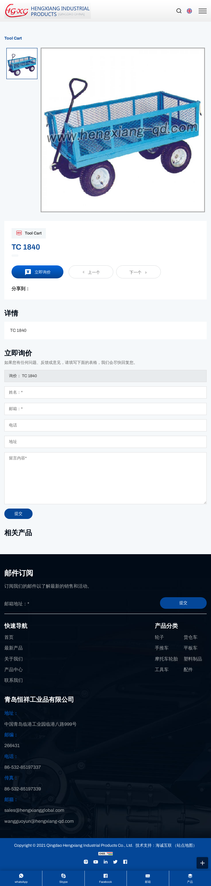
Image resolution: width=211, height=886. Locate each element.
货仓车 (190, 637)
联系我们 (13, 680)
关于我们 (13, 658)
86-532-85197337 (22, 767)
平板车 (190, 647)
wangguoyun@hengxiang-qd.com (39, 821)
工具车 (162, 669)
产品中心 (13, 669)
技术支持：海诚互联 (153, 845)
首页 (9, 637)
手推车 (162, 647)
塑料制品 (193, 658)
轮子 (159, 637)
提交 (183, 603)
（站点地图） (185, 845)
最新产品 (13, 647)
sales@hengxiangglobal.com (34, 810)
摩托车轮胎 (166, 658)
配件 (188, 669)
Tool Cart (13, 38)
